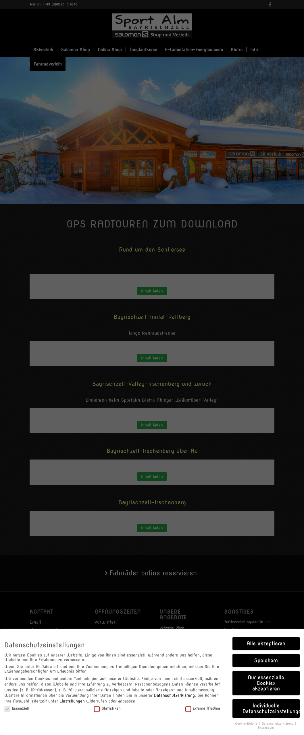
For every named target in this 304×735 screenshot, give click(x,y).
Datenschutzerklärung (174, 692)
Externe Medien (202, 705)
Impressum (266, 724)
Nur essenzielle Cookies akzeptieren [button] (266, 679)
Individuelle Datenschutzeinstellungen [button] (271, 705)
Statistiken (107, 705)
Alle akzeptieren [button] (266, 640)
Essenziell (16, 705)
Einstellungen (72, 697)
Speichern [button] (266, 657)
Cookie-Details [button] (246, 720)
